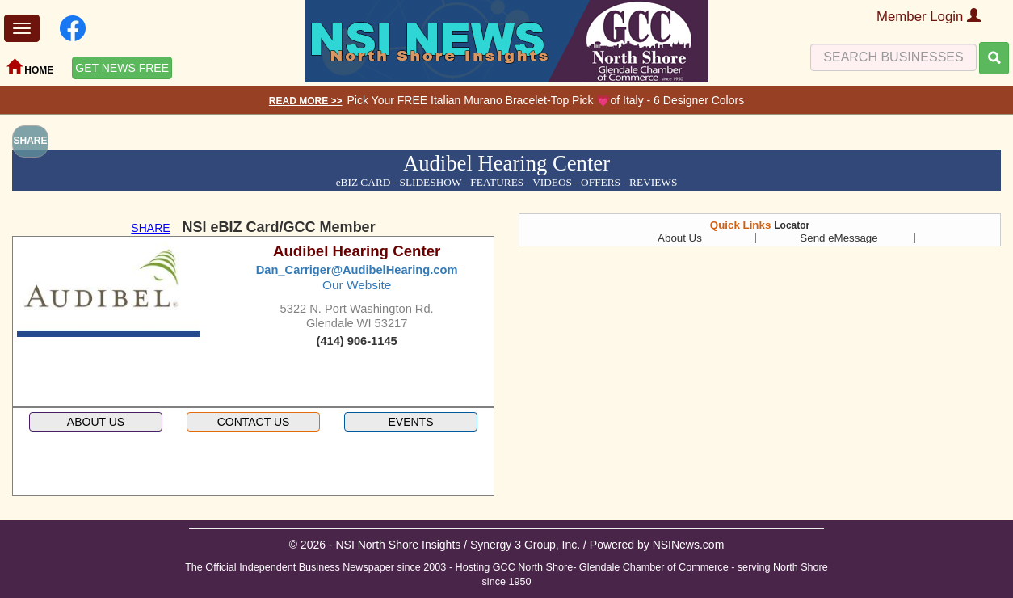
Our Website (356, 285)
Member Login (928, 16)
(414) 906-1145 (357, 341)
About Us (680, 238)
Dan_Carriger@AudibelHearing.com (357, 269)
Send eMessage (838, 238)
